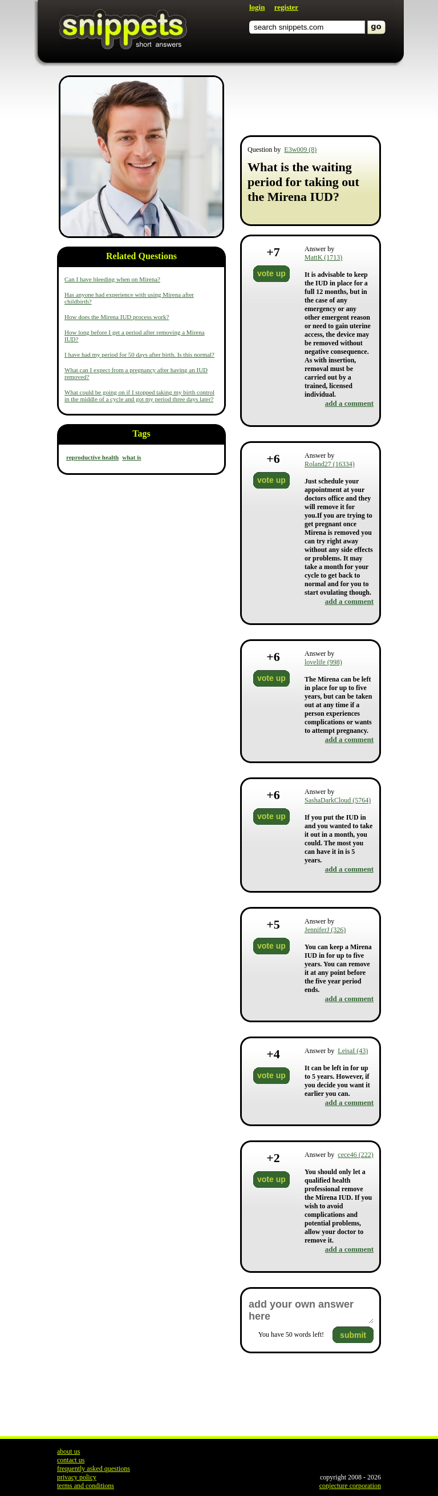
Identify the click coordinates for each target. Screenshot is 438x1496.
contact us (70, 1460)
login (257, 7)
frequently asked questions (93, 1469)
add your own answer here (311, 1310)
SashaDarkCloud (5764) (338, 800)
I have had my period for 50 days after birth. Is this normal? (139, 354)
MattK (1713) (323, 257)
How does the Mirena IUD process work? (116, 316)
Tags (141, 433)
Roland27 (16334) (330, 464)
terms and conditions (85, 1486)
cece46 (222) (355, 1155)
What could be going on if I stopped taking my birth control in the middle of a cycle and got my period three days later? (139, 395)
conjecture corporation (350, 1486)
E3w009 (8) (300, 150)
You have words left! (291, 1334)
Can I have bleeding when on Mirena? (112, 279)
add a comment (349, 403)
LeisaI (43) (353, 1051)
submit (353, 1335)
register (286, 7)
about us (68, 1451)
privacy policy (76, 1477)
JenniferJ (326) (325, 930)
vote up (271, 273)
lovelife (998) (323, 662)
